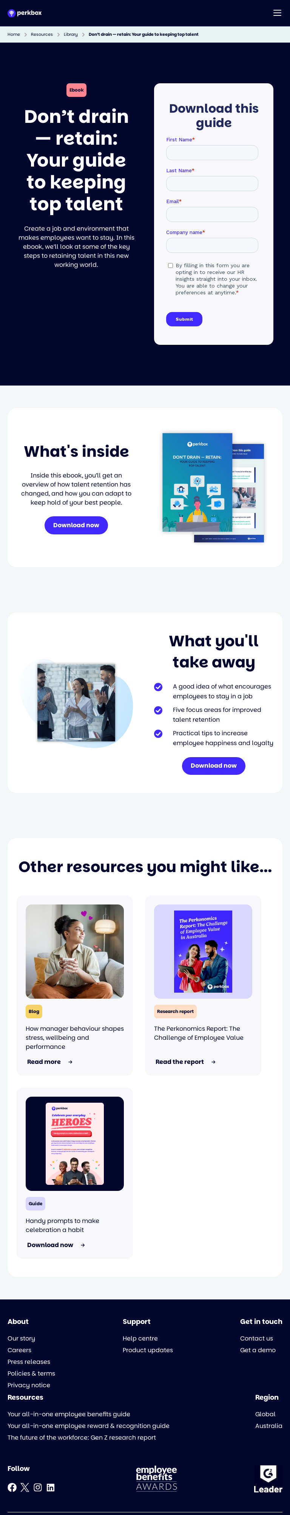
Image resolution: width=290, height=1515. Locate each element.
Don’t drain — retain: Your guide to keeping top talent (144, 34)
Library (71, 34)
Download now (76, 525)
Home (14, 34)
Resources (42, 34)
